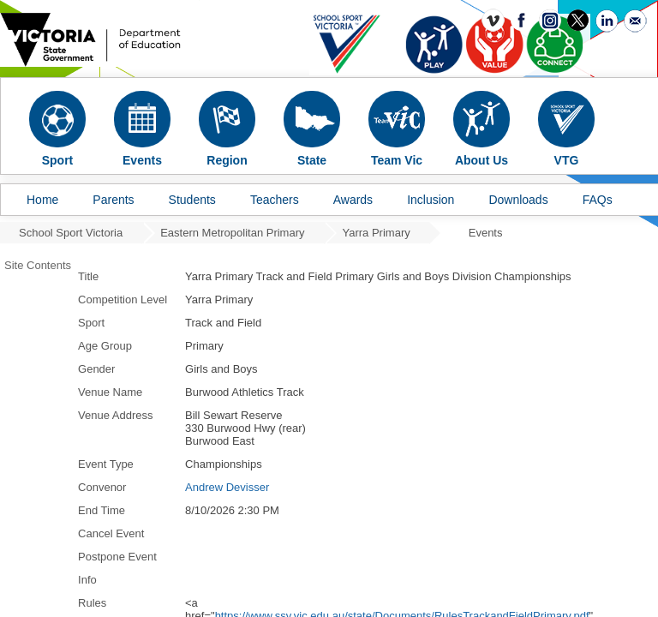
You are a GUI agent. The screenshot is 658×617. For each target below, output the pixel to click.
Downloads (517, 200)
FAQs (598, 200)
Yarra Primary (376, 232)
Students (192, 200)
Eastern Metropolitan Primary (232, 232)
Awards (353, 200)
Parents (113, 200)
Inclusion (430, 200)
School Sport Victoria (71, 232)
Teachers (274, 200)
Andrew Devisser (227, 487)
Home (42, 200)
